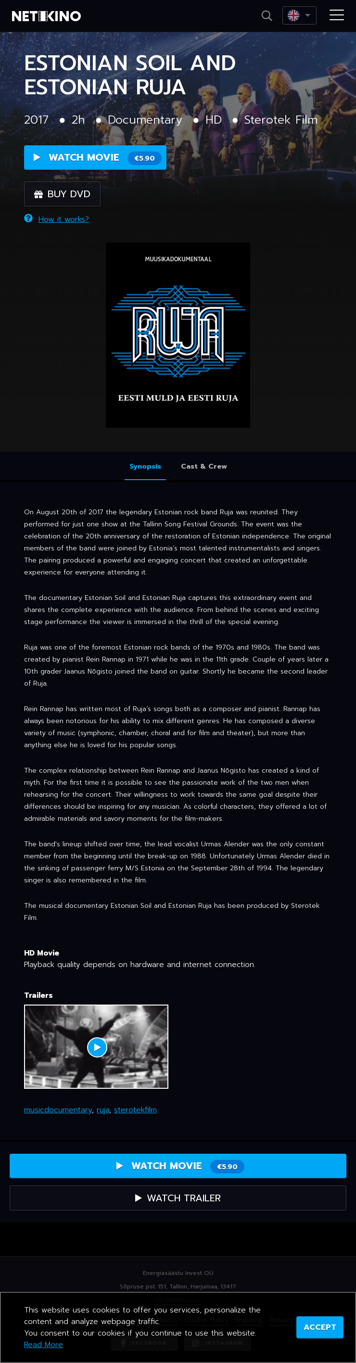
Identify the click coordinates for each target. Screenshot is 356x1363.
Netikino (48, 16)
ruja (103, 1110)
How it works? (56, 219)
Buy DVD (62, 194)
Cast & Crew (204, 466)
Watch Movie (98, 157)
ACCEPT (320, 1327)
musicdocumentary (58, 1110)
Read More (43, 1344)
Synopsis (145, 466)
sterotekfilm (135, 1110)
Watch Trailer (178, 1198)
